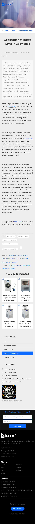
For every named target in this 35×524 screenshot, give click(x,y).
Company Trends (10, 346)
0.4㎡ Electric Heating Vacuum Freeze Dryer (25, 298)
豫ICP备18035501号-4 (7, 456)
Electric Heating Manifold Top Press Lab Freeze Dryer (25, 324)
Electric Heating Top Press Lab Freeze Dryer (9, 324)
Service (18, 468)
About (3, 465)
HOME (6, 31)
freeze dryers (12, 106)
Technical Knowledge (25, 31)
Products (19, 465)
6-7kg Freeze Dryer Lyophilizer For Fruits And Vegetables (9, 298)
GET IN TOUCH (17, 509)
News (13, 31)
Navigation (19, 470)
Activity (3, 473)
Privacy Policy (5, 454)
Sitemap (14, 454)
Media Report (8, 349)
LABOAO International (10, 496)
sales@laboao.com (11, 376)
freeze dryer (28, 138)
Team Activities (9, 357)
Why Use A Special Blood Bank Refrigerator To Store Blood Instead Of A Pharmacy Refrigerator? (15, 259)
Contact (3, 470)
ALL (5, 342)
